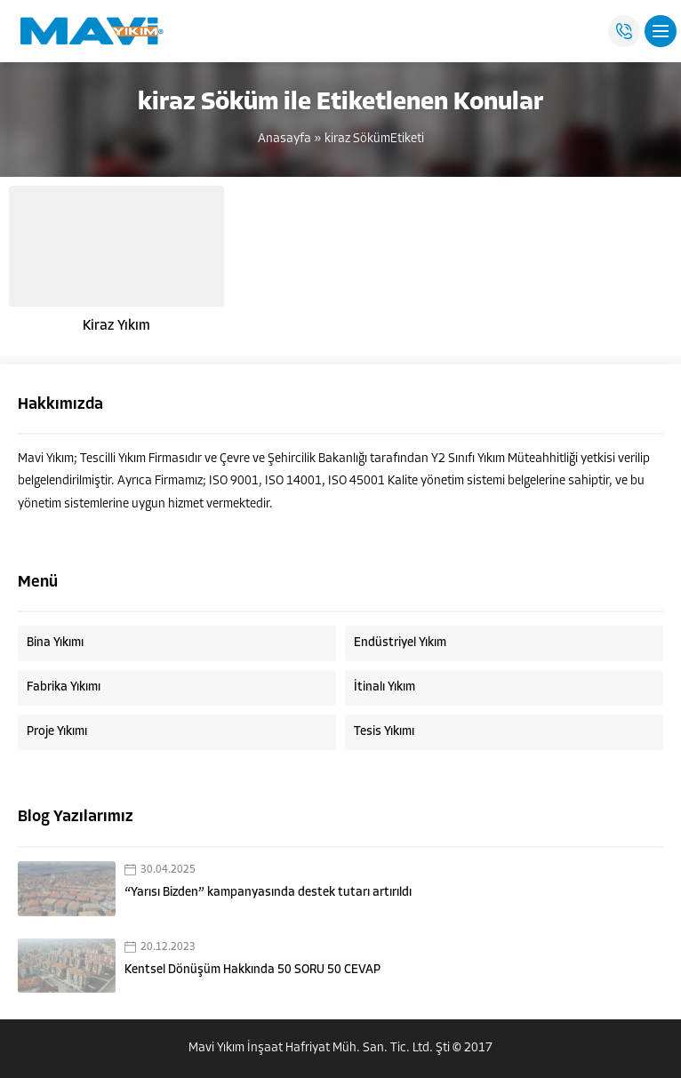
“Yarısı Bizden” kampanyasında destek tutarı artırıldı (268, 892)
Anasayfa (284, 139)
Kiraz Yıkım (116, 326)
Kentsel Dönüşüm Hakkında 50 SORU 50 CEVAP (252, 970)
